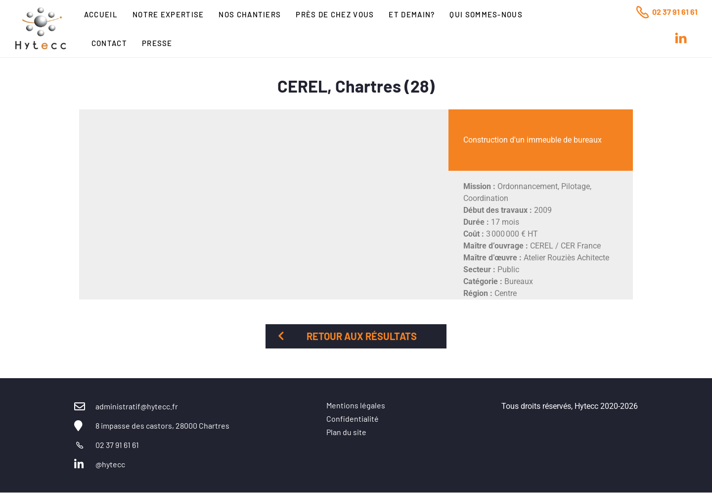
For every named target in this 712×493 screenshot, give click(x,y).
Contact (109, 43)
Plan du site (346, 432)
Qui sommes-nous (486, 14)
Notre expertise (168, 14)
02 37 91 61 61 (675, 11)
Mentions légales (355, 405)
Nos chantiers (250, 14)
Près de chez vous (335, 14)
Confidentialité (352, 418)
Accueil (101, 14)
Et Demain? (412, 14)
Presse (157, 43)
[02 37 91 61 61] (642, 12)
